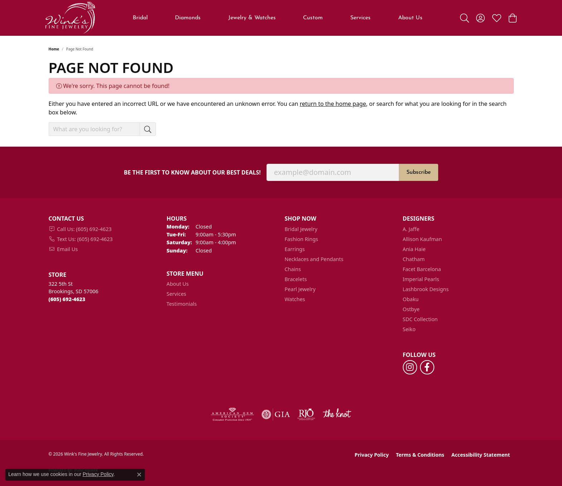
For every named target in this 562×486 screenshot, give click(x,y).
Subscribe (418, 172)
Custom (313, 18)
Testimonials (182, 303)
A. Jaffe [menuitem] (411, 229)
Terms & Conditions (420, 454)
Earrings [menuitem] (295, 249)
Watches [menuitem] (295, 299)
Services (360, 18)
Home (54, 48)
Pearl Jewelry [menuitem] (300, 289)
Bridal (140, 18)
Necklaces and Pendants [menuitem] (314, 259)
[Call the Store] (67, 299)
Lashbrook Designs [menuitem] (426, 289)
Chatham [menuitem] (414, 259)
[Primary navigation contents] (277, 18)
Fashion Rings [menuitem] (301, 239)
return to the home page (333, 104)
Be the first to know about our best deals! (192, 172)
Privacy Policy (371, 454)
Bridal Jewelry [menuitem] (301, 229)
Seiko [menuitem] (409, 329)
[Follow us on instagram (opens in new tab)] (410, 367)
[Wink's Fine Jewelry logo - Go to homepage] (70, 18)
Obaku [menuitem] (411, 299)
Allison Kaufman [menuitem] (422, 239)
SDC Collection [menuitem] (420, 319)
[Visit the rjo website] (306, 414)
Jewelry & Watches (252, 18)
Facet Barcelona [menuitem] (422, 269)
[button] (464, 18)
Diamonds (188, 18)
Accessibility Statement (480, 454)
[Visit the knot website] (337, 414)
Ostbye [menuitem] (411, 309)
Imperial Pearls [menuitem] (421, 279)
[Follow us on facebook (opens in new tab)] (427, 367)
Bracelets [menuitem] (296, 279)
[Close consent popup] (139, 474)
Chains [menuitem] (293, 269)
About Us (410, 18)
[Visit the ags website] (232, 414)
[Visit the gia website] (276, 414)
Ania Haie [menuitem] (414, 249)
